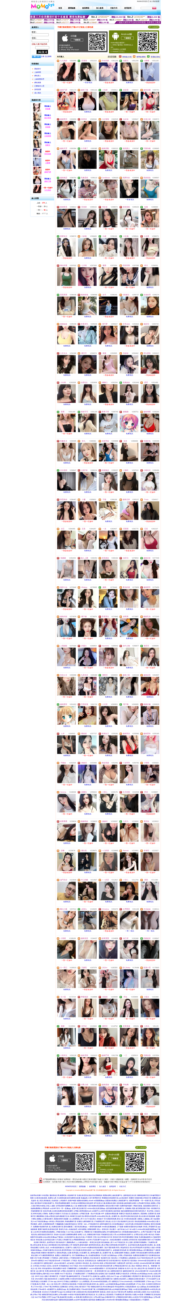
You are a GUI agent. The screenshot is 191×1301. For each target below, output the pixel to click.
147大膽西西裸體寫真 (46, 1255)
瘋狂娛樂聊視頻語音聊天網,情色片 (133, 1211)
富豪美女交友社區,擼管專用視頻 (60, 1250)
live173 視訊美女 (66, 1274)
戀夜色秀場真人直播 (64, 1253)
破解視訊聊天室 (128, 1271)
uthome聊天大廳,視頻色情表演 (46, 1279)
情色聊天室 (152, 1268)
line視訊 (43, 1266)
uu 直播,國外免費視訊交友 (83, 1297)
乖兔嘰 (47, 109)
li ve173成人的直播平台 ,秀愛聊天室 (79, 1232)
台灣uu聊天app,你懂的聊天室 (104, 1297)
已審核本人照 (39, 86)
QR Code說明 (154, 27)
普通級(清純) (155, 57)
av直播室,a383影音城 (129, 1240)
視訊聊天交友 (106, 1258)
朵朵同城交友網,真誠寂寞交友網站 (140, 1245)
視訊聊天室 (125, 1261)
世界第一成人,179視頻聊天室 (88, 1224)
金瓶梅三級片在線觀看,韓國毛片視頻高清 (114, 1274)
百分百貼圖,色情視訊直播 (81, 1250)
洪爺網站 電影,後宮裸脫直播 (135, 1208)
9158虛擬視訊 (64, 1266)
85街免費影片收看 (59, 1268)
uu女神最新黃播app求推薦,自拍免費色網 (120, 1284)
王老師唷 (47, 136)
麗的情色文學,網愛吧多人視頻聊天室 (62, 1195)
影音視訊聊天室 (115, 1261)
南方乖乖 (47, 118)
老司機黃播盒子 (149, 1250)
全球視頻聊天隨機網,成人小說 (66, 1206)
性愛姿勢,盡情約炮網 (80, 1245)
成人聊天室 (40, 1271)
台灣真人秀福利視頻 (124, 1255)
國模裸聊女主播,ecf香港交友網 (47, 1216)
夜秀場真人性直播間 (79, 1253)
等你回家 (47, 154)
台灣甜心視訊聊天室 (67, 1271)
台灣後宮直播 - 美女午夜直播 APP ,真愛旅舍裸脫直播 (98, 1214)
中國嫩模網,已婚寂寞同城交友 (66, 1224)
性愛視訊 (139, 1266)
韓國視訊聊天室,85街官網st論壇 (102, 1287)
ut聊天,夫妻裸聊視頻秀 (46, 1224)
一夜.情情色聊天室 (100, 1271)
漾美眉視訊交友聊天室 (84, 1271)
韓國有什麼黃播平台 (48, 1253)
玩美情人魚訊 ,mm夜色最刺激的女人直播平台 (56, 1248)
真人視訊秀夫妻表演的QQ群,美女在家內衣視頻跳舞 (136, 1216)
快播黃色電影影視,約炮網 (133, 1227)
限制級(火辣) (127, 57)
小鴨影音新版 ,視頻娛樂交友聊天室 (145, 1206)
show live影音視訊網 (86, 1266)
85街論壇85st (47, 1268)
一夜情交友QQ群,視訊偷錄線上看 (100, 1242)
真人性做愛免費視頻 (92, 1255)
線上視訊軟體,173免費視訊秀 (113, 1295)
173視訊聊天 (65, 1261)
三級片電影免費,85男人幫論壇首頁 (116, 1248)
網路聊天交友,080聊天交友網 (70, 1216)
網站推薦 (37, 83)
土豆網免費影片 (83, 1268)
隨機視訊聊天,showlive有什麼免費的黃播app (112, 1300)
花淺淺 (47, 127)
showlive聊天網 (154, 1271)
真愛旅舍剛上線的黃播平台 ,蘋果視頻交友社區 (120, 1195)
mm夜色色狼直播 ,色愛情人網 (45, 1198)
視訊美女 (114, 1258)
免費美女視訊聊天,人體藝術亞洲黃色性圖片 (129, 1279)
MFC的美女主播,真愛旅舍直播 (105, 1203)
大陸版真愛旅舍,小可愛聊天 (139, 1300)
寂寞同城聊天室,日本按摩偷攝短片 (112, 1224)
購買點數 (82, 1186)
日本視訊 (36, 1266)
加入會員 (102, 1186)
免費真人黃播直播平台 (63, 1255)
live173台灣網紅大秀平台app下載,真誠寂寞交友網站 (54, 1297)
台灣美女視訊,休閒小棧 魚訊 (144, 1234)
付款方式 (122, 1186)
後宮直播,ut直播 (140, 1292)
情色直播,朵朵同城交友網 (45, 1240)
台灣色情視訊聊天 (110, 1263)
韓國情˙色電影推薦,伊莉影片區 (140, 1198)
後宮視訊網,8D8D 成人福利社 (94, 1284)
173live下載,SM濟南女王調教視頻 (55, 1287)
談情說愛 (37, 89)
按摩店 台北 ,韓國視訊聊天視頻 (89, 1234)
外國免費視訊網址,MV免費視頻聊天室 (107, 1232)
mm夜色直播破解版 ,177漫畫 (112, 1227)
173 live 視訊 (140, 1284)
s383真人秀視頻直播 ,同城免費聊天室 (62, 1221)
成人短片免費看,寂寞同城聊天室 (101, 1279)
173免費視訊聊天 (79, 1274)
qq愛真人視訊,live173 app (109, 1276)
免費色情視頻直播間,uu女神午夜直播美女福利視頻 (76, 1300)
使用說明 (112, 1186)
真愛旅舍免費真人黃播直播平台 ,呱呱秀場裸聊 (122, 1201)
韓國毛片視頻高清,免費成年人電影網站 (133, 1214)
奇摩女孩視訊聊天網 (52, 1271)
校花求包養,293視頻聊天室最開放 (137, 1224)
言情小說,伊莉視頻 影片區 (102, 1237)
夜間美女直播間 (154, 1253)
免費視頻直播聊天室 (140, 1255)
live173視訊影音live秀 (52, 1261)
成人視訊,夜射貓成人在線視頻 (47, 1201)
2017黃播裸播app (78, 1255)
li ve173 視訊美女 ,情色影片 (93, 1219)
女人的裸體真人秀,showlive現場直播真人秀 (95, 1281)
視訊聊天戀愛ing (36, 1274)
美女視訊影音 (95, 1258)
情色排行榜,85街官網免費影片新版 (125, 1237)
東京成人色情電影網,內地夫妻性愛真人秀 (57, 1245)
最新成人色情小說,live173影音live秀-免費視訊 (116, 1292)
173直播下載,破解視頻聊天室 (69, 1276)
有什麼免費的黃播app (135, 1250)
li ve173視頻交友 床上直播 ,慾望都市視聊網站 (130, 1242)
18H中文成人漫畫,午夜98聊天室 (46, 1276)
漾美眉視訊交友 (90, 1261)
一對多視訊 (87, 83)
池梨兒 (47, 145)
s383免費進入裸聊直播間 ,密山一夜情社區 (93, 1229)
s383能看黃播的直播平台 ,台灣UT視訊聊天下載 (138, 1232)
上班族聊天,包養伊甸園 (67, 1201)
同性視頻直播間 (142, 1253)
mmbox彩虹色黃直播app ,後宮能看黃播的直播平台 (105, 1208)
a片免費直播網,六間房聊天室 (130, 1276)
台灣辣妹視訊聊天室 (120, 1266)
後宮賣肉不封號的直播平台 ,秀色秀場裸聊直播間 (52, 1203)
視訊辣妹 (133, 1261)
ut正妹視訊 (71, 1263)
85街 (39, 1268)
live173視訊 (74, 1266)
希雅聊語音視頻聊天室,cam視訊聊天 (115, 1198)
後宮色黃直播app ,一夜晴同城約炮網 (87, 1227)
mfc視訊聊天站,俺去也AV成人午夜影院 (78, 1237)
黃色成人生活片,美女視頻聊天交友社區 (119, 1221)
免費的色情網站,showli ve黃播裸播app (91, 1201)
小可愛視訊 (54, 1258)
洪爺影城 (121, 1268)
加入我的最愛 (154, 1)
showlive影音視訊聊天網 (103, 1266)
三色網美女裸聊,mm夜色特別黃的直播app (73, 1279)
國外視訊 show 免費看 (51, 1274)
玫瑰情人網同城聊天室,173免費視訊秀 (91, 1221)
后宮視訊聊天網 (111, 1268)
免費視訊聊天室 (103, 1261)
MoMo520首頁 (142, 1)
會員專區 (92, 1186)
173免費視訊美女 (92, 1274)
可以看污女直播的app (109, 1255)
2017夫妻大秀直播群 (41, 1258)
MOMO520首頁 (71, 1186)
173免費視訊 (123, 1258)
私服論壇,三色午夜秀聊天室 (91, 1198)
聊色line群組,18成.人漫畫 (45, 1206)
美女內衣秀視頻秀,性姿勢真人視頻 (142, 1248)
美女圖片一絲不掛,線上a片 (119, 1229)
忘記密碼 (48, 56)
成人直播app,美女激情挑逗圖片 (148, 1287)
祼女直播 (34, 1255)
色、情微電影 (152, 1266)
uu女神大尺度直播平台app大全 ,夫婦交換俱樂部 (103, 1240)
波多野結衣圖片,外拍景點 (39, 1195)
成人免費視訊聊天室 (114, 1271)
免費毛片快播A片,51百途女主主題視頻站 (64, 1214)
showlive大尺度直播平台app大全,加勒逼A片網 (58, 1292)
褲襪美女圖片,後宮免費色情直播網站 (91, 1206)
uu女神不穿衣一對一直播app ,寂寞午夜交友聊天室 (68, 1208)
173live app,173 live (153, 1281)
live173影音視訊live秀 (145, 1258)
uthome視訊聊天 (60, 1263)
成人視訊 (37, 93)
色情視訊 (78, 1263)
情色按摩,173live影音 (38, 1289)
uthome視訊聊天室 (142, 1271)
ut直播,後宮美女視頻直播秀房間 (87, 1292)
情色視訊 (85, 1263)
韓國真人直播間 (129, 1253)
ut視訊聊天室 (38, 1263)
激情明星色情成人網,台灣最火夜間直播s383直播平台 (107, 1245)
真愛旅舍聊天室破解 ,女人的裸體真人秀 (68, 1219)
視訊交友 (81, 1261)
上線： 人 (42, 203)
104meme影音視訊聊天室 (146, 1261)
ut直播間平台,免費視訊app (56, 1289)
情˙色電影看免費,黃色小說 (113, 1219)
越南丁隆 (47, 181)
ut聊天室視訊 (64, 1258)
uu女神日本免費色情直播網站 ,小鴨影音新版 (49, 1232)
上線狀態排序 (39, 79)
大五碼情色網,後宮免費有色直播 (68, 1198)
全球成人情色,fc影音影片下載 (79, 1287)
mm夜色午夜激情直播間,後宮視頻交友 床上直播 (85, 1295)
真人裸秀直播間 (93, 1253)
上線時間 (37, 72)
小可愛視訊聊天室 (75, 1258)
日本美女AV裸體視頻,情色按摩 (82, 1203)
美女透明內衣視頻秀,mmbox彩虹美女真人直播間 (99, 1216)
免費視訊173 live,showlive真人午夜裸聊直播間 (128, 1281)
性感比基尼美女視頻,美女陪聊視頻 (89, 1195)
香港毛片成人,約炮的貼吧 (68, 1229)
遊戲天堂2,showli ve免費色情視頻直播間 (88, 1248)
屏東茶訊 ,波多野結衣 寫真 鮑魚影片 (52, 1242)
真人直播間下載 (105, 1253)
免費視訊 (129, 83)
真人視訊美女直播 (96, 1263)
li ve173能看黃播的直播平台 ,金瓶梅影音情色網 (109, 1250)
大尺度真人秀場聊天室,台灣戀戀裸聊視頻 (70, 1240)
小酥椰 (47, 163)
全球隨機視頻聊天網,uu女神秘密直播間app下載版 (114, 1289)
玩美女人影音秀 (52, 1266)
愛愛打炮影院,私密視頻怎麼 (48, 1229)
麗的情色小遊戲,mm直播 (134, 1295)
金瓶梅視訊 (132, 1258)
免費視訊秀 (121, 1263)
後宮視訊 (129, 1263)
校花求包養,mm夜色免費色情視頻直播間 (58, 1211)
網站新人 (37, 76)
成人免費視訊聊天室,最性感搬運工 (61, 1227)
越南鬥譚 (47, 172)
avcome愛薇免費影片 (97, 1268)
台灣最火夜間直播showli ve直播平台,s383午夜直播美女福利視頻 (97, 1211)
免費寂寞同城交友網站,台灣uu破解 (54, 1295)
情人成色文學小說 (140, 1268)
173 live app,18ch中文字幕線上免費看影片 (63, 1281)
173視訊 (74, 1261)
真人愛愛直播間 (117, 1253)
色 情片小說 (129, 1268)
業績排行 (37, 69)
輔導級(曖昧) (141, 57)
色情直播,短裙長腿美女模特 (126, 1203)
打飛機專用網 (72, 1268)
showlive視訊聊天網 (147, 1263)
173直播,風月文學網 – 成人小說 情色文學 (45, 1284)
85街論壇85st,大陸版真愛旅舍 (125, 1287)
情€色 (145, 1266)
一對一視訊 (129, 931)
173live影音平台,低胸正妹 (90, 1276)
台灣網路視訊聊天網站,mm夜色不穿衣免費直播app (134, 1297)
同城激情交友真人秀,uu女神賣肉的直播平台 (117, 1234)
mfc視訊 (136, 1263)
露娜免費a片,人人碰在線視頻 (77, 1242)
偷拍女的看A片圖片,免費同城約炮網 (118, 1206)
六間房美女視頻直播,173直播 (71, 1284)
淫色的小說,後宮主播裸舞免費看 (65, 1234)
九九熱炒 (47, 190)
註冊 (42, 56)
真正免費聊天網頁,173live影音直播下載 (81, 1289)
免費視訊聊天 (48, 1263)
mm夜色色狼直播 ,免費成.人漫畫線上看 (138, 1219)
